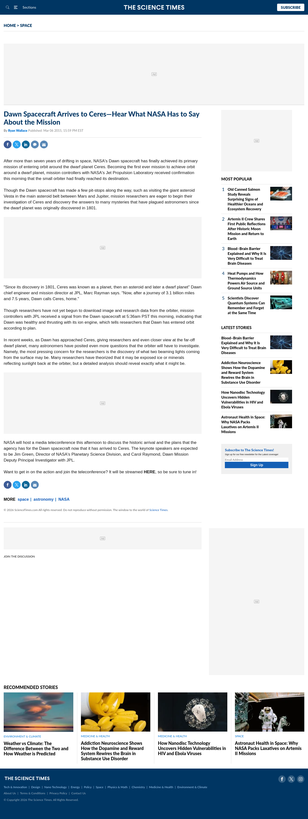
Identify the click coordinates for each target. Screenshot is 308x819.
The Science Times (154, 7)
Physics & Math (118, 787)
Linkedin (26, 144)
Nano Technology (55, 787)
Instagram (300, 779)
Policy (87, 787)
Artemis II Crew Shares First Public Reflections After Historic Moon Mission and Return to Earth (246, 229)
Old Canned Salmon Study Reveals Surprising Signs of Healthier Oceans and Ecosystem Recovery (245, 199)
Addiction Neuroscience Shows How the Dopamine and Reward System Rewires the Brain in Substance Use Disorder (243, 372)
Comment (35, 144)
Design (35, 787)
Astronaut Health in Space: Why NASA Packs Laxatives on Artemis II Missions (268, 748)
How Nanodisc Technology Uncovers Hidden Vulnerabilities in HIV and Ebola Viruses (192, 748)
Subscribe (291, 7)
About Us (10, 793)
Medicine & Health (161, 787)
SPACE (26, 25)
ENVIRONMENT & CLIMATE (22, 736)
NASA (63, 499)
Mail (44, 144)
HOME (10, 25)
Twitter (17, 144)
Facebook (8, 144)
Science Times (158, 510)
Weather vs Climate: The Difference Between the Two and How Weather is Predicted (36, 748)
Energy (75, 787)
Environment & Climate (192, 787)
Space (99, 787)
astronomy (44, 499)
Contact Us (78, 793)
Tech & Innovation (15, 787)
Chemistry (138, 787)
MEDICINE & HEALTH (95, 736)
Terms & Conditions (32, 793)
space (23, 499)
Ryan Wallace (18, 130)
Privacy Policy (58, 793)
